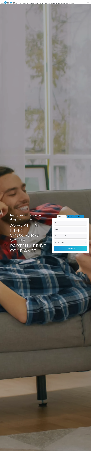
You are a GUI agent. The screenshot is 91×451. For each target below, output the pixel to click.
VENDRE (79, 217)
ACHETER (61, 217)
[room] (70, 236)
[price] (70, 242)
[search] (70, 248)
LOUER (70, 217)
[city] (70, 229)
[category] (70, 223)
